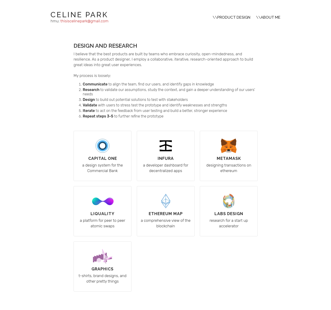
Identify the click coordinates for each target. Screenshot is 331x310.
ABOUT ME (270, 17)
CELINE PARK (79, 14)
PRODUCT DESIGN (233, 17)
